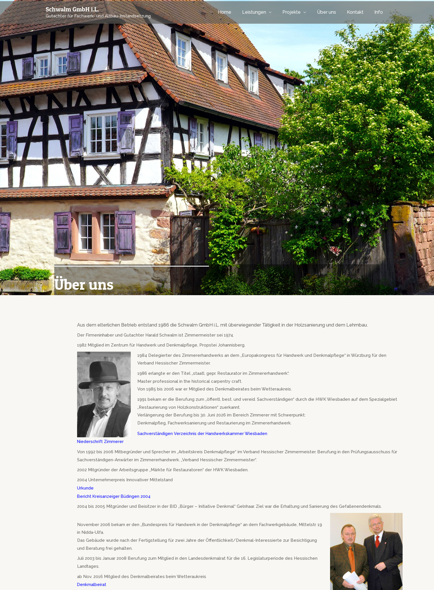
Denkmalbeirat (92, 583)
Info (379, 12)
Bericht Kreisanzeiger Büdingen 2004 (114, 495)
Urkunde (85, 487)
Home (234, 12)
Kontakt (357, 12)
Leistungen (262, 12)
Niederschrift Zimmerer (101, 441)
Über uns (330, 12)
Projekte (297, 12)
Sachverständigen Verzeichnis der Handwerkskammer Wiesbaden (203, 433)
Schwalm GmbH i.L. (72, 9)
